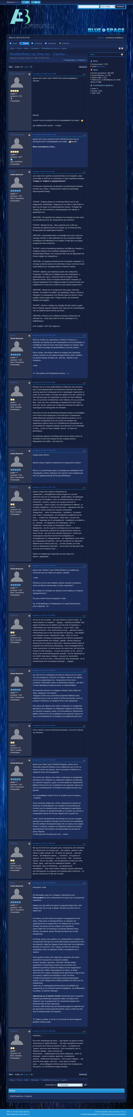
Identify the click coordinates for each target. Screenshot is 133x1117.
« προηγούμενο (69, 60)
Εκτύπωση (83, 67)
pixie (12, 171)
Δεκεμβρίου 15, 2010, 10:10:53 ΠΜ (43, 450)
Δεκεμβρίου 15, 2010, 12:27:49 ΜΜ (43, 615)
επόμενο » (82, 60)
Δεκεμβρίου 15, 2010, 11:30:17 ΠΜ (43, 487)
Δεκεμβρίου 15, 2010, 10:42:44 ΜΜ (43, 725)
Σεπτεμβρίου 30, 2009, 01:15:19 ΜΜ (44, 73)
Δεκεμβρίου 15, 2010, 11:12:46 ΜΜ (43, 760)
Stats (92, 54)
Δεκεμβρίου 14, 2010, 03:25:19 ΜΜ (43, 382)
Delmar (14, 382)
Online (12, 1091)
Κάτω (11, 67)
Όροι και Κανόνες (114, 1111)
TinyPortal (98, 1111)
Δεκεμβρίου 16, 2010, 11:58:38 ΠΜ (43, 843)
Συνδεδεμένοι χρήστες (103, 85)
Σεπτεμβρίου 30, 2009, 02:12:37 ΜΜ (44, 134)
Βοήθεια (105, 1111)
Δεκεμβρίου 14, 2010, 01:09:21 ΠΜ (43, 335)
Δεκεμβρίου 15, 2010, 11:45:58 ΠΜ (43, 565)
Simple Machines (24, 1111)
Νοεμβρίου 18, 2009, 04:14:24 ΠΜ (43, 171)
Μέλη (95, 61)
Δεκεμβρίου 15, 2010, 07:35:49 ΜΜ (43, 670)
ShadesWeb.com (24, 1114)
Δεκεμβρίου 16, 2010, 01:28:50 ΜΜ (43, 1031)
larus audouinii (17, 74)
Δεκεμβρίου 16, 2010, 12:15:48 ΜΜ (43, 883)
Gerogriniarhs (17, 134)
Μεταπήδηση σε (50, 1085)
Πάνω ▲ (123, 1111)
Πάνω (11, 1074)
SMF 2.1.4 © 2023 (12, 1111)
